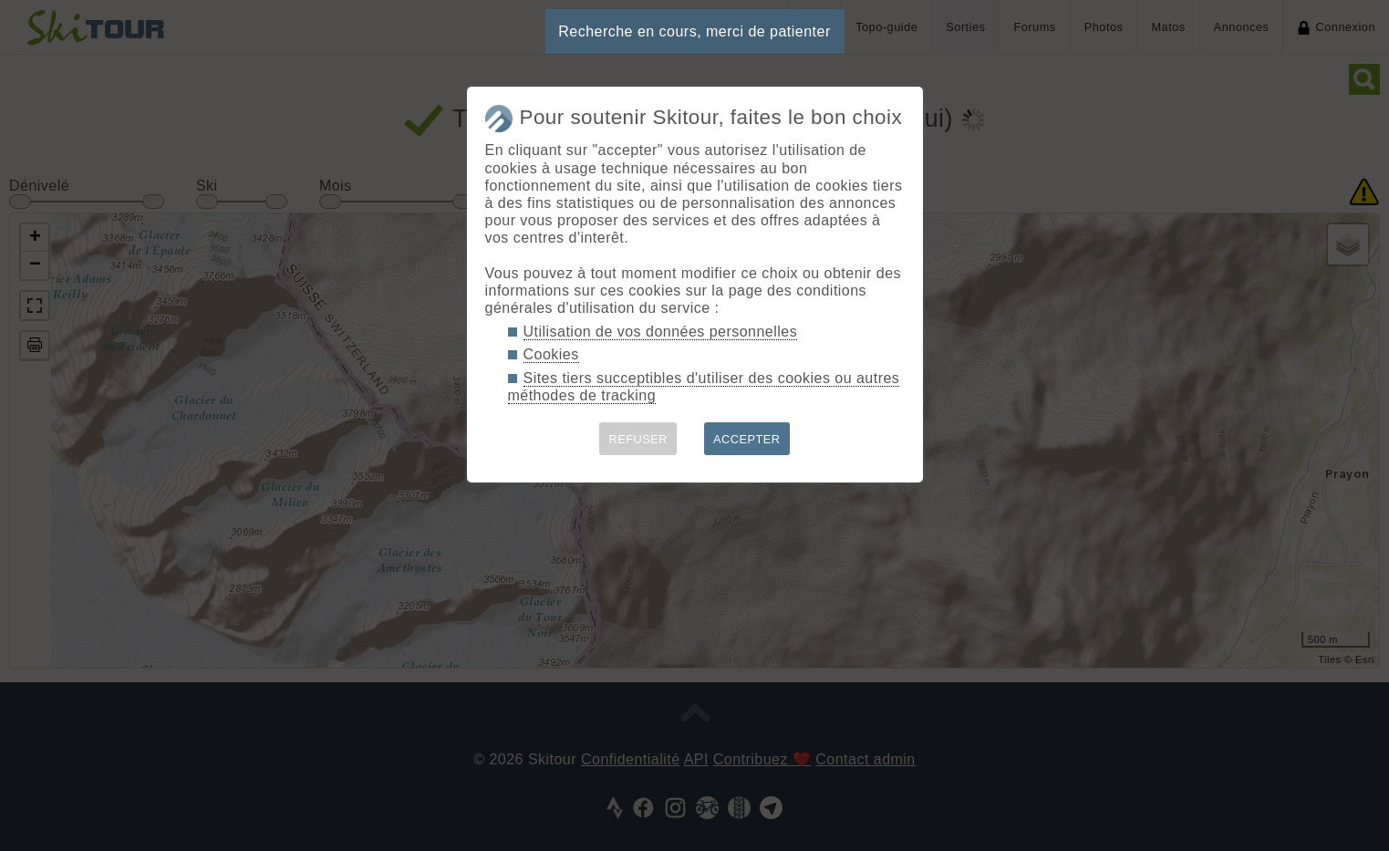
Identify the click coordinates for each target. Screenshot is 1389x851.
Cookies (551, 354)
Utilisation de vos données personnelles (660, 331)
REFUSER (638, 439)
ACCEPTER (747, 439)
